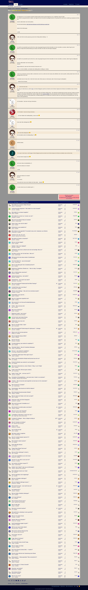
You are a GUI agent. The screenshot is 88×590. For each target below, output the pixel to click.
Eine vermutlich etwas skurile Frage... (20, 542)
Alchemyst (75, 358)
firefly (76, 526)
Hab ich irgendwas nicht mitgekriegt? (20, 474)
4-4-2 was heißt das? (16, 497)
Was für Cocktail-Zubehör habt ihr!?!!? (20, 437)
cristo (76, 564)
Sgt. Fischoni (75, 238)
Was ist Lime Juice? (16, 575)
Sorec (76, 298)
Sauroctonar (75, 388)
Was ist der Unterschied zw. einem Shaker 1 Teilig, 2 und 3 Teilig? (27, 366)
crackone (75, 313)
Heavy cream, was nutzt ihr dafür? (19, 223)
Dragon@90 (14, 217)
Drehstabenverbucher (73, 470)
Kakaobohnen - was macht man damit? (21, 279)
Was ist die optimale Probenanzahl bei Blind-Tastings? (24, 283)
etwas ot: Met (15, 425)
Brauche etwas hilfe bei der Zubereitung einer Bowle (24, 553)
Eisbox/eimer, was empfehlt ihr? (19, 227)
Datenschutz (62, 586)
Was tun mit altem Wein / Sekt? (19, 324)
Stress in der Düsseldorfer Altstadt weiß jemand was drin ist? (26, 358)
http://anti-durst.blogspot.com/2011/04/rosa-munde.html (38, 24)
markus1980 (14, 487)
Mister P (75, 560)
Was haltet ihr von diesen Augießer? (20, 212)
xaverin (13, 502)
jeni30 (76, 519)
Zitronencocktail (14, 288)
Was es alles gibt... (16, 504)
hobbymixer (75, 493)
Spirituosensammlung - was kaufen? (20, 276)
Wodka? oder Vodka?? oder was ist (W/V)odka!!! (23, 467)
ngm (12, 472)
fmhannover (75, 485)
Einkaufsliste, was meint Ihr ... (18, 294)
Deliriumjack (75, 395)
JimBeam (75, 212)
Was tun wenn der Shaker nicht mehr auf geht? (22, 396)
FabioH (76, 463)
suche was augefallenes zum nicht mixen (21, 455)
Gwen (76, 223)
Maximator (13, 277)
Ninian (13, 397)
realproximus (75, 444)
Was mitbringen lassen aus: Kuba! (19, 471)
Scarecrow (13, 547)
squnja (13, 382)
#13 (78, 161)
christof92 (13, 408)
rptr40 (13, 344)
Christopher (13, 517)
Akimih (76, 429)
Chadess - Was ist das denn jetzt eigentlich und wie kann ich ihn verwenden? (29, 381)
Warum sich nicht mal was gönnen (19, 332)
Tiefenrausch (75, 305)
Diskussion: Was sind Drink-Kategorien (21, 399)
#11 (78, 140)
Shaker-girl (13, 438)
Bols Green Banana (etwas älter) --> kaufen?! (22, 549)
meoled (13, 243)
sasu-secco (13, 374)
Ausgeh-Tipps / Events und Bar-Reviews (20, 415)
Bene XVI (75, 328)
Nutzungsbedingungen (56, 586)
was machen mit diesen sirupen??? (20, 463)
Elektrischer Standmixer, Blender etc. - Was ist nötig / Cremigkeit (26, 268)
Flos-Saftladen (74, 230)
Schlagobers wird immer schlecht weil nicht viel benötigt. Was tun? (27, 249)
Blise (12, 415)
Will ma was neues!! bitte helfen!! (19, 527)
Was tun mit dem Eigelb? (17, 242)
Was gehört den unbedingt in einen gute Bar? (22, 512)
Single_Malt (75, 553)
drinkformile (13, 524)
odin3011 (13, 562)
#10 (78, 130)
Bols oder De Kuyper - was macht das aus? (22, 485)
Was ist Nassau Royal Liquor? (19, 500)
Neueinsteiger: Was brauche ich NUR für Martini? (23, 388)
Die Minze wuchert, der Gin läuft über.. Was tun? (23, 253)
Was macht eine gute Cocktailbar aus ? (21, 403)
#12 (78, 150)
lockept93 (10, 12)
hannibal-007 (75, 204)
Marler (76, 227)
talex (76, 508)
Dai (12, 359)
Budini (13, 389)
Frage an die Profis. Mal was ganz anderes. (22, 369)
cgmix (13, 307)
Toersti (76, 410)
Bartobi (13, 213)
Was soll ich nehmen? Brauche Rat (20, 530)
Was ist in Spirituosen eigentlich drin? (20, 298)
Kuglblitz (13, 299)
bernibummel (14, 483)
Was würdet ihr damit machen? (19, 441)
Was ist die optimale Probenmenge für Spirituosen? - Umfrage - (26, 328)
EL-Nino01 (13, 412)
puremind (13, 273)
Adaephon (13, 393)
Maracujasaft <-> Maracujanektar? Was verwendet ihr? (24, 557)
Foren (16, 4)
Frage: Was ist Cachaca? (17, 538)
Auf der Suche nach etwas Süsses (20, 317)
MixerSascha (14, 573)
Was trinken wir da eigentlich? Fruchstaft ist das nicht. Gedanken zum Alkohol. (30, 231)
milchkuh (13, 348)
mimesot (75, 275)
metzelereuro (75, 474)
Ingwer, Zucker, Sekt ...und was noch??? (21, 373)
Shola (76, 339)
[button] (24, 4)
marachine (13, 490)
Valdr (76, 403)
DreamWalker (14, 378)
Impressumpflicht (46, 93)
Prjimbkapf (75, 500)
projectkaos (75, 384)
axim (12, 532)
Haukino (75, 354)
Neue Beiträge (10, 6)
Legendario (13, 318)
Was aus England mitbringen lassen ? (20, 482)
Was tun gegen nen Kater (17, 545)
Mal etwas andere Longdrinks (18, 433)
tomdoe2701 (75, 264)
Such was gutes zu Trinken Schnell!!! (20, 564)
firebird (13, 434)
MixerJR (13, 558)
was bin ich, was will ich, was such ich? (21, 459)
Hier (18, 66)
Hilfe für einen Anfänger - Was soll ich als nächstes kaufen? (25, 291)
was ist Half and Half (16, 429)
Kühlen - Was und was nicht (18, 306)
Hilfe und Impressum (69, 586)
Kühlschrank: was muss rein (18, 321)
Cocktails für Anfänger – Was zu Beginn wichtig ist (23, 418)
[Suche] (77, 4)
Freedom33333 (14, 232)
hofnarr (13, 367)
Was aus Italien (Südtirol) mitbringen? (20, 493)
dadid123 (75, 234)
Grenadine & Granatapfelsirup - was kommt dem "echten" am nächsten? (28, 377)
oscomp (75, 268)
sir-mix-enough (14, 352)
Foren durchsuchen (17, 6)
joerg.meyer (14, 247)
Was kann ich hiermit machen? (19, 508)
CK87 (13, 498)
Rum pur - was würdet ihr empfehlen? (20, 351)
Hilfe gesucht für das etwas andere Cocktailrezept (23, 257)
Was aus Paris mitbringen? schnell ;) (20, 452)
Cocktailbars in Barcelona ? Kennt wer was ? (22, 414)
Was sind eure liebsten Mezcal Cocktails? (21, 219)
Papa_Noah (14, 449)
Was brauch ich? (15, 560)
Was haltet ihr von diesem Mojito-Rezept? (21, 204)
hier (32, 88)
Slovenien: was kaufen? (17, 568)
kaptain (13, 479)
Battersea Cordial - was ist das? (19, 313)
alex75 (13, 494)
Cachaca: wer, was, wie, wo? (18, 234)
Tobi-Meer (13, 468)
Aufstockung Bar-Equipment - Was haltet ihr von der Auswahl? (26, 208)
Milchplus (13, 314)
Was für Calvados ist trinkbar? (18, 422)
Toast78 (75, 249)
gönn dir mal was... (16, 339)
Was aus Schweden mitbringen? (19, 478)
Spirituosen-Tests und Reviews (20, 314)
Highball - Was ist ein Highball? (19, 246)
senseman (75, 425)
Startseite (11, 4)
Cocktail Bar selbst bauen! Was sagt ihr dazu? (22, 354)
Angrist (13, 224)
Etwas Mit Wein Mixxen (17, 444)
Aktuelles (21, 4)
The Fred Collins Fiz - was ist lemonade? (21, 261)
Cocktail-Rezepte (17, 254)
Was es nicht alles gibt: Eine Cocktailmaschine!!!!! (23, 264)
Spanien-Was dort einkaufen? (18, 519)
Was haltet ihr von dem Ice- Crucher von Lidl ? (22, 216)
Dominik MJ (75, 440)
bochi (76, 245)
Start (75, 586)
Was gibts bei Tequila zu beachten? (20, 238)
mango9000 (14, 292)
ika (12, 258)
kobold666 (75, 455)
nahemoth (13, 239)
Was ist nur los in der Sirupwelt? (19, 411)
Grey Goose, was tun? (17, 534)
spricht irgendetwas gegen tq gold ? (20, 523)
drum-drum (13, 209)
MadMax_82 (14, 333)
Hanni (13, 453)
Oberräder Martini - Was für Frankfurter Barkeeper (23, 347)
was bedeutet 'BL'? (16, 489)
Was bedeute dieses (16, 572)
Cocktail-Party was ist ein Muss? (19, 287)
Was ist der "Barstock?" (17, 309)
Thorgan (13, 543)
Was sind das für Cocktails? (18, 384)
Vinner (13, 554)
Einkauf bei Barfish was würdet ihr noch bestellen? (23, 362)
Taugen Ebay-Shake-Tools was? (19, 448)
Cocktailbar (18, 209)
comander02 (75, 459)
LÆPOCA (75, 219)
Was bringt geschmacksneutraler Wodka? (21, 392)
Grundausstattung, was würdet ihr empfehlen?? (22, 343)
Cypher (76, 279)
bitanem (13, 464)
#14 (78, 172)
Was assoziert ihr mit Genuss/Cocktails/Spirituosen (23, 302)
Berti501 (75, 515)
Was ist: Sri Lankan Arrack (18, 515)
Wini (12, 423)
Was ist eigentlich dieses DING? (19, 336)
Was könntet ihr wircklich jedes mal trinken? (22, 407)
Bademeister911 (14, 569)
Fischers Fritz (14, 520)
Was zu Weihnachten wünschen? (19, 272)
